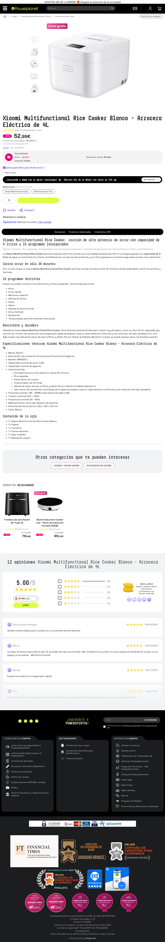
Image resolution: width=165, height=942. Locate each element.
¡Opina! (39, 130)
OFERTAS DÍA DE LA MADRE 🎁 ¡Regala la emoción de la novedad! (82, 2)
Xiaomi (6, 148)
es (135, 8)
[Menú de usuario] (150, 8)
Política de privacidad (131, 726)
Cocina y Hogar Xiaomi (66, 465)
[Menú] (5, 8)
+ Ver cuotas (44, 222)
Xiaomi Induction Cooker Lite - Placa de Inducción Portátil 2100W (49, 522)
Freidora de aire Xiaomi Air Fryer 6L (17, 521)
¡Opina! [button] (25, 605)
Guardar (11, 210)
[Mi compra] (160, 8)
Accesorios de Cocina (99, 465)
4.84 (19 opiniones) (25, 130)
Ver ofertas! (151, 180)
